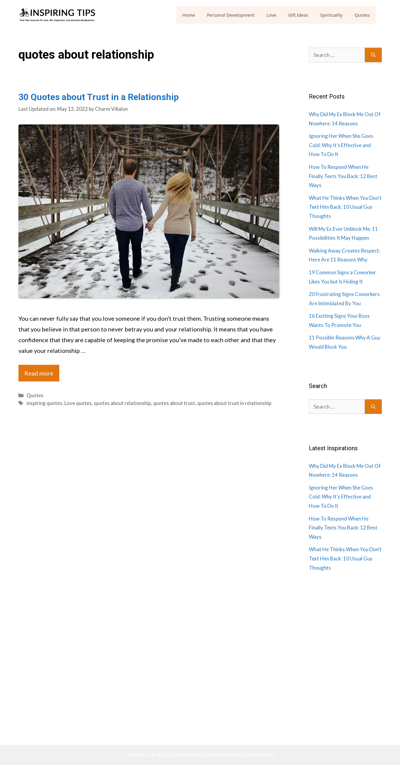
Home (188, 15)
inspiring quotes (44, 403)
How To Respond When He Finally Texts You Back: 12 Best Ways (343, 176)
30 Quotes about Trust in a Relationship (98, 97)
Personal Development (231, 15)
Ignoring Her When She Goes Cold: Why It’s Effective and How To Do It (341, 145)
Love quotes (78, 403)
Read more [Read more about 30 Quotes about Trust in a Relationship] (38, 373)
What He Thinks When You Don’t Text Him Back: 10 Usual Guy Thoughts (345, 207)
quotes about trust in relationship (234, 403)
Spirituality (331, 15)
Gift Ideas (298, 15)
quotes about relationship (122, 403)
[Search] (373, 55)
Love (271, 15)
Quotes (362, 15)
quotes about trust (174, 403)
